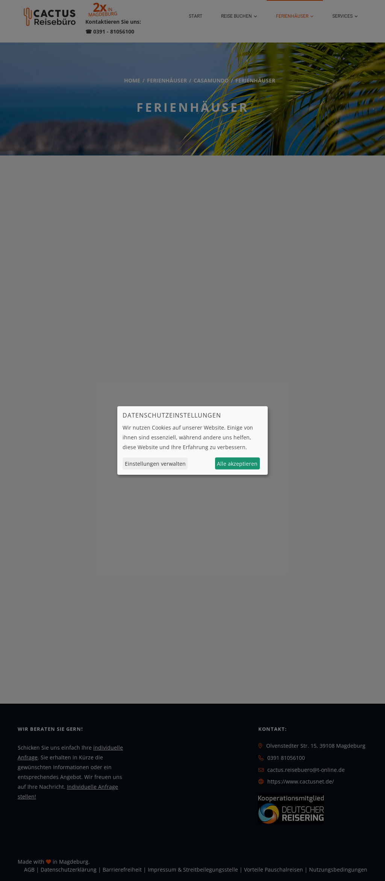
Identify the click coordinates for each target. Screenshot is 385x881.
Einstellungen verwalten (155, 463)
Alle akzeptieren (237, 463)
